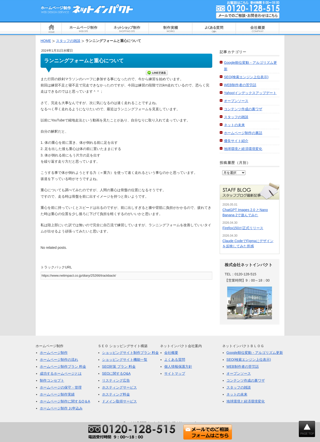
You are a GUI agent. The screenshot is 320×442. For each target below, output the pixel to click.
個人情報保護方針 (178, 366)
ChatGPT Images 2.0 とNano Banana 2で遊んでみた (245, 212)
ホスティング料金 (116, 394)
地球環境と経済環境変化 (243, 149)
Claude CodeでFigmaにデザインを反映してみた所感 (247, 243)
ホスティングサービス (119, 387)
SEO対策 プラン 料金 (119, 366)
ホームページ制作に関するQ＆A (65, 401)
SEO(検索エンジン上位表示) (246, 77)
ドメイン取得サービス (119, 401)
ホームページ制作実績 (57, 394)
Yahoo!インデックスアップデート (250, 93)
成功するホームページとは (61, 373)
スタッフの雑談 (236, 117)
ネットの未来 (234, 125)
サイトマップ (174, 373)
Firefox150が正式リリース (242, 228)
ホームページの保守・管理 (61, 387)
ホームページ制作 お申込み (61, 408)
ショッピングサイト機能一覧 (124, 360)
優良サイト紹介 (236, 141)
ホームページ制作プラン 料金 (63, 366)
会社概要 (171, 353)
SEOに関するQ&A (116, 373)
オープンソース (236, 101)
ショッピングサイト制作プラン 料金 (130, 353)
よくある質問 (174, 360)
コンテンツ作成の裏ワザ (243, 109)
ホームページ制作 (54, 353)
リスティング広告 (116, 380)
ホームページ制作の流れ (59, 360)
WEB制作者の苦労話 (240, 85)
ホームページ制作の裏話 (243, 133)
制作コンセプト (52, 380)
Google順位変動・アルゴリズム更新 (254, 353)
